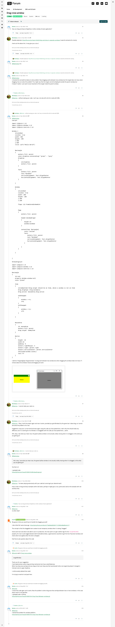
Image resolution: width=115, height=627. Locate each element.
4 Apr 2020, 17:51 (24, 75)
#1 (82, 26)
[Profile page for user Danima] (9, 28)
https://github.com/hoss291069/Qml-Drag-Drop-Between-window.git (31, 596)
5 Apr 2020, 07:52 (26, 421)
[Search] (2, 21)
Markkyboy (14, 38)
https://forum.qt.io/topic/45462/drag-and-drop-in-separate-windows (41, 40)
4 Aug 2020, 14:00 (34, 519)
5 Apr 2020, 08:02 (24, 453)
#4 (82, 75)
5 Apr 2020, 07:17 (26, 403)
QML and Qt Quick (17, 16)
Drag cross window (26, 553)
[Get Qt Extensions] (2, 24)
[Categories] (2, 2)
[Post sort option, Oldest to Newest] (13, 21)
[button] (2, 625)
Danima (13, 26)
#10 (82, 481)
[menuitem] (112, 2)
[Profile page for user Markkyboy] (9, 39)
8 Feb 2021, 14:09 (24, 608)
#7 (82, 403)
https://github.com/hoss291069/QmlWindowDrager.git (27, 472)
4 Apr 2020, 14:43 (24, 61)
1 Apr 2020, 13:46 (24, 26)
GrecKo (13, 519)
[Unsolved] (2, 27)
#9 (82, 453)
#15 (82, 608)
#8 (82, 421)
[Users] (2, 14)
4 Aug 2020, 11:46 (24, 506)
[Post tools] (82, 33)
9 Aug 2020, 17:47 (24, 586)
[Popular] (2, 11)
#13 (82, 551)
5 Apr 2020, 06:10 (24, 116)
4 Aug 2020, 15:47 (24, 551)
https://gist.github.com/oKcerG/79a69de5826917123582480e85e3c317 (49, 525)
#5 (82, 95)
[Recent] (2, 5)
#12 (82, 519)
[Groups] (2, 18)
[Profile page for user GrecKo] (9, 521)
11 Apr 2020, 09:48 (26, 481)
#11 (82, 506)
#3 (82, 61)
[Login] (112, 2)
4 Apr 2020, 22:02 (26, 95)
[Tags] (2, 8)
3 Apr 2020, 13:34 (26, 38)
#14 (82, 586)
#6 (82, 116)
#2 (82, 38)
